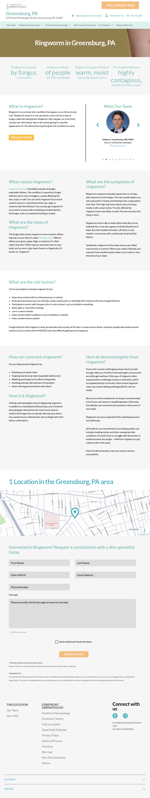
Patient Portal (116, 15)
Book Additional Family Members (75, 641)
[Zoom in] (3, 494)
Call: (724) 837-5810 (120, 5)
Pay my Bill (136, 15)
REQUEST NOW (21, 137)
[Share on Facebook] (115, 716)
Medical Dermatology (31, 25)
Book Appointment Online (89, 15)
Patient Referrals (124, 25)
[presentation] (97, 124)
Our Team (11, 25)
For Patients (106, 25)
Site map (47, 752)
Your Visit (12, 715)
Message (13, 594)
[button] (102, 159)
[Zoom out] (3, 498)
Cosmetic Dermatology (58, 25)
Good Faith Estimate (54, 729)
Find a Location (51, 724)
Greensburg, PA (34, 15)
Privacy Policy (50, 735)
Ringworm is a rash (18, 188)
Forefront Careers (53, 718)
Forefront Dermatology (56, 713)
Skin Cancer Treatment (85, 25)
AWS (142, 535)
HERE (147, 535)
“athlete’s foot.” (46, 237)
